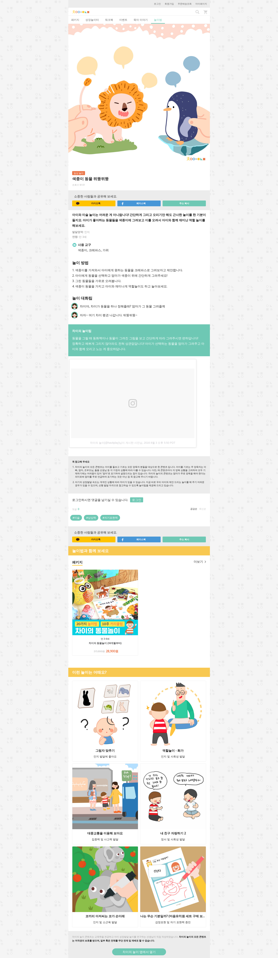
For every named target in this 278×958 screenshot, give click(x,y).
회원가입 (169, 3)
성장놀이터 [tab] (92, 20)
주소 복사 (184, 203)
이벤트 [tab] (123, 20)
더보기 (200, 561)
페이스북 (133, 203)
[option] (139, 402)
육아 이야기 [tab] (141, 20)
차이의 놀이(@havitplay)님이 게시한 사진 (115, 442)
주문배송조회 (185, 3)
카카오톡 (88, 203)
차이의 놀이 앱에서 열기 (139, 952)
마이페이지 (201, 3)
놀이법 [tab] (158, 20)
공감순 (193, 508)
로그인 (157, 3)
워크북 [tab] (109, 20)
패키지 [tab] (75, 20)
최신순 (202, 508)
